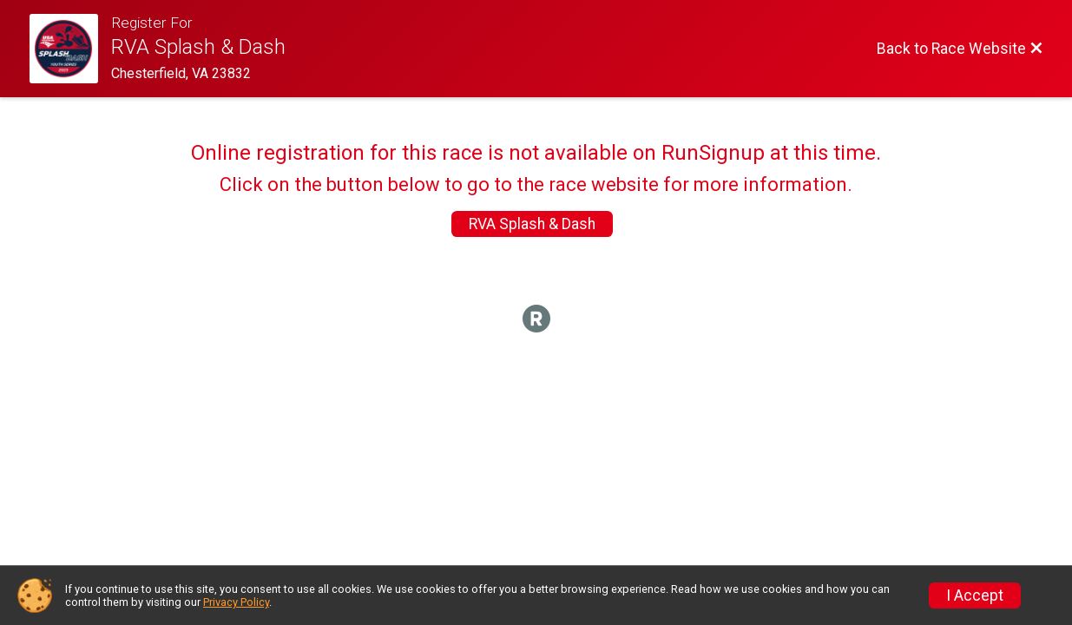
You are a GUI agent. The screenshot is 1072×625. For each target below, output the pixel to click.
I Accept (974, 595)
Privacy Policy (236, 602)
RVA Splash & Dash (532, 224)
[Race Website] (71, 48)
